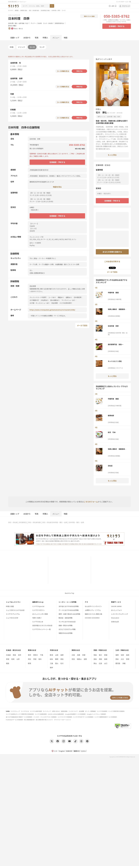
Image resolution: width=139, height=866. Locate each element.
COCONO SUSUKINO (92, 618)
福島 (7, 663)
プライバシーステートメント (62, 720)
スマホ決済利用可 (65, 303)
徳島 (95, 655)
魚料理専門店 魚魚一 (115, 344)
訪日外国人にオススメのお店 (42, 626)
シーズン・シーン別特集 (68, 602)
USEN (8, 711)
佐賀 (122, 655)
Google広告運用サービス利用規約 (75, 714)
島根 (105, 659)
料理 (11, 47)
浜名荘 (110, 466)
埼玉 (29, 659)
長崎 (127, 655)
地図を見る (57, 187)
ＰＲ (86, 602)
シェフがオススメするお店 (15, 610)
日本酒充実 (77, 297)
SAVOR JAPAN (116, 606)
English (62, 751)
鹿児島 (118, 663)
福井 (51, 667)
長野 (61, 655)
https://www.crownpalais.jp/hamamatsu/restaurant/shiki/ (52, 310)
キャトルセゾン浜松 (115, 361)
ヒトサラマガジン (38, 610)
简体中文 (69, 751)
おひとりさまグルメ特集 (67, 629)
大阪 (73, 655)
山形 (18, 659)
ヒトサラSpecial (38, 606)
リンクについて (73, 711)
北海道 (8, 655)
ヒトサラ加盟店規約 (41, 714)
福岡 (117, 655)
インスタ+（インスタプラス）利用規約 (45, 717)
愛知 (61, 659)
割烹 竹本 (112, 432)
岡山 (95, 663)
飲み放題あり (55, 300)
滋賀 (85, 659)
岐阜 (51, 659)
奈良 (73, 659)
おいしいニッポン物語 (40, 614)
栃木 (40, 659)
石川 (61, 663)
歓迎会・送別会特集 (65, 618)
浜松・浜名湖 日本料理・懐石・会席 (54, 522)
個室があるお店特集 (65, 633)
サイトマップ (47, 711)
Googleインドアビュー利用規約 (96, 714)
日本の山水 (115, 622)
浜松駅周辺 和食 (45, 10)
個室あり (61, 297)
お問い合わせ (56, 711)
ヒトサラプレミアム (13, 614)
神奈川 (35, 655)
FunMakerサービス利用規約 (14, 720)
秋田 (12, 659)
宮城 (7, 659)
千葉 (41, 655)
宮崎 (127, 659)
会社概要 (81, 711)
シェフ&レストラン (13, 602)
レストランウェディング (119, 614)
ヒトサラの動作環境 (36, 711)
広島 (100, 663)
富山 (56, 663)
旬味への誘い (37, 618)
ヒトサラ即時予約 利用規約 (116, 711)
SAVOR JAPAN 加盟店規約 (56, 714)
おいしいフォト (116, 610)
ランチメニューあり (68, 300)
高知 (95, 659)
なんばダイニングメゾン (93, 606)
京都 (83, 655)
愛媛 (105, 655)
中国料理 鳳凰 (113, 293)
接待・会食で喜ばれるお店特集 (69, 614)
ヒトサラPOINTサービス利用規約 (83, 717)
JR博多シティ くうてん (93, 610)
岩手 (19, 655)
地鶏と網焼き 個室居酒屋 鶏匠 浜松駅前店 (118, 309)
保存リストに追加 (89, 16)
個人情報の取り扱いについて (44, 720)
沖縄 (123, 663)
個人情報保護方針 (29, 720)
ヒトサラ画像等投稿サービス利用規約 (105, 717)
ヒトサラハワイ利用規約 (65, 717)
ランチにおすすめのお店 (67, 622)
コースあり (52, 297)
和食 (23, 23)
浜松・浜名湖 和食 (34, 10)
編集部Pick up (38, 602)
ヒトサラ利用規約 (102, 711)
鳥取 (100, 659)
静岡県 (17, 10)
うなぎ (27, 23)
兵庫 (78, 655)
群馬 (29, 663)
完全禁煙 (54, 303)
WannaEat (115, 618)
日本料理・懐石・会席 (14, 23)
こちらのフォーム (91, 501)
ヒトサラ (10, 10)
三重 (51, 663)
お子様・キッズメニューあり (40, 303)
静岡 (56, 659)
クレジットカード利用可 (38, 297)
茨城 (34, 659)
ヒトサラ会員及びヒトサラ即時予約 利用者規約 (20, 714)
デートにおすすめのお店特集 (69, 610)
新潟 (51, 655)
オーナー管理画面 (90, 711)
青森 (14, 655)
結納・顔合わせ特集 (65, 626)
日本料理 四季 (56, 10)
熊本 (117, 659)
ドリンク (21, 47)
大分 (122, 659)
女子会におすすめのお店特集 (69, 606)
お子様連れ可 (34, 300)
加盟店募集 (64, 711)
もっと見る (112, 155)
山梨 (56, 655)
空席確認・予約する (117, 26)
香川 (100, 655)
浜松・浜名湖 (12, 522)
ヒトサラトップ (15, 711)
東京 (29, 655)
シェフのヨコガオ (12, 618)
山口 (105, 663)
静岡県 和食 (23, 10)
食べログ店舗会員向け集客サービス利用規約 (19, 717)
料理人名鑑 (10, 606)
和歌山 (79, 659)
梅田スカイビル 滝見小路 (93, 614)
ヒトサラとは (25, 711)
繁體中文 (77, 751)
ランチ (42, 47)
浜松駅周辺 (23, 522)
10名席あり (45, 300)
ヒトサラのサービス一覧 (123, 2)
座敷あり (69, 297)
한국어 (83, 751)
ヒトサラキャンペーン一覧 (41, 629)
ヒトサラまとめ (37, 622)
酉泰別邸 (111, 415)
